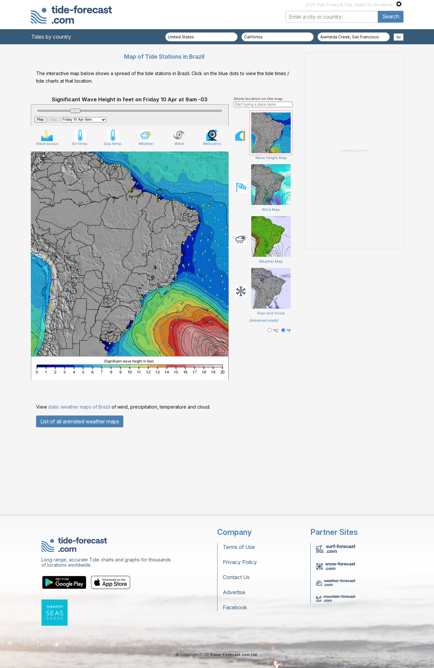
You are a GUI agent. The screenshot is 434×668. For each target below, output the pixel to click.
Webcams (212, 138)
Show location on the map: (258, 98)
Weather (146, 138)
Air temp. (80, 138)
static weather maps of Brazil (79, 407)
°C (273, 330)
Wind (179, 138)
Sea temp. (113, 138)
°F (286, 330)
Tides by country (51, 36)
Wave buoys (47, 138)
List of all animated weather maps (79, 421)
